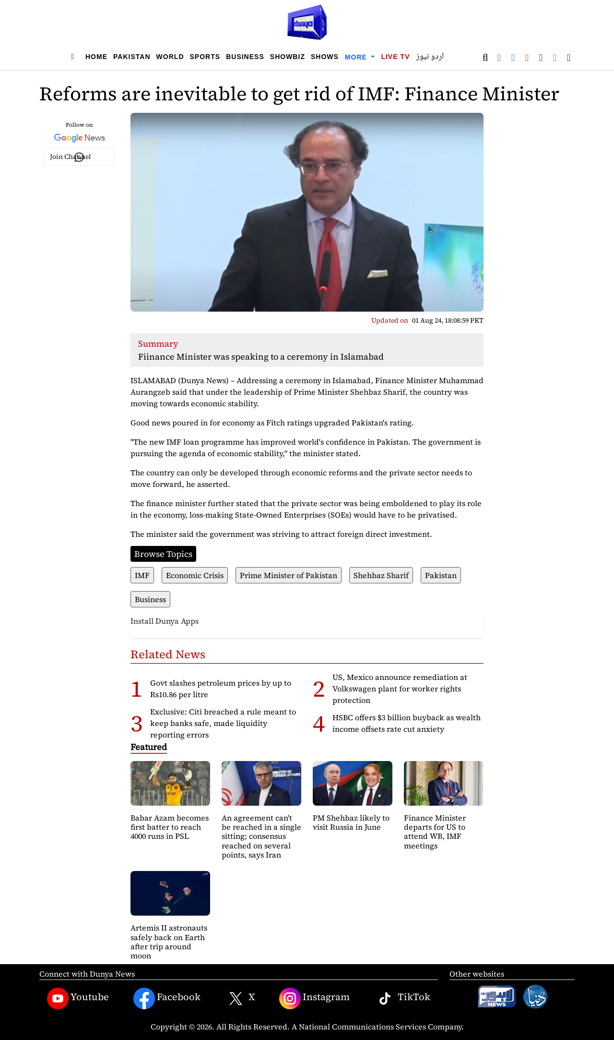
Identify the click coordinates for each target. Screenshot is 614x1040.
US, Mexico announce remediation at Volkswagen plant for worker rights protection (399, 688)
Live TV (395, 56)
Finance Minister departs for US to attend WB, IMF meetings (435, 831)
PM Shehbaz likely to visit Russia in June (351, 822)
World (170, 56)
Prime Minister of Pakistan (288, 575)
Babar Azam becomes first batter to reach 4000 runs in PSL (169, 826)
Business (245, 56)
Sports (205, 56)
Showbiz (287, 56)
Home (96, 56)
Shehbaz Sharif (381, 575)
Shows (325, 56)
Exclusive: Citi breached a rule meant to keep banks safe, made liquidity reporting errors (223, 723)
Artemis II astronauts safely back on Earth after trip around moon (168, 941)
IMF (142, 575)
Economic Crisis (195, 575)
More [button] (357, 57)
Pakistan (132, 56)
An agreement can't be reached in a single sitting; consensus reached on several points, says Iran (261, 836)
